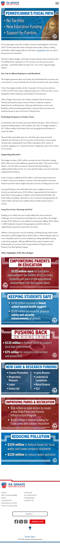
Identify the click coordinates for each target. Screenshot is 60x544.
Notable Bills (29, 498)
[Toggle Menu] (57, 3)
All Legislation (30, 495)
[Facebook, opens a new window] (16, 521)
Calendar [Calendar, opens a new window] (28, 492)
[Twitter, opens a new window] (21, 521)
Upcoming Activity (9, 503)
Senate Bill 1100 (43, 50)
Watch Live (37, 521)
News (3, 498)
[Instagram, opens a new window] (26, 521)
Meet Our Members (9, 495)
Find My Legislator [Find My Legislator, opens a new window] (9, 506)
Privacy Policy (30, 536)
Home (3, 492)
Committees (6, 500)
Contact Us (29, 500)
